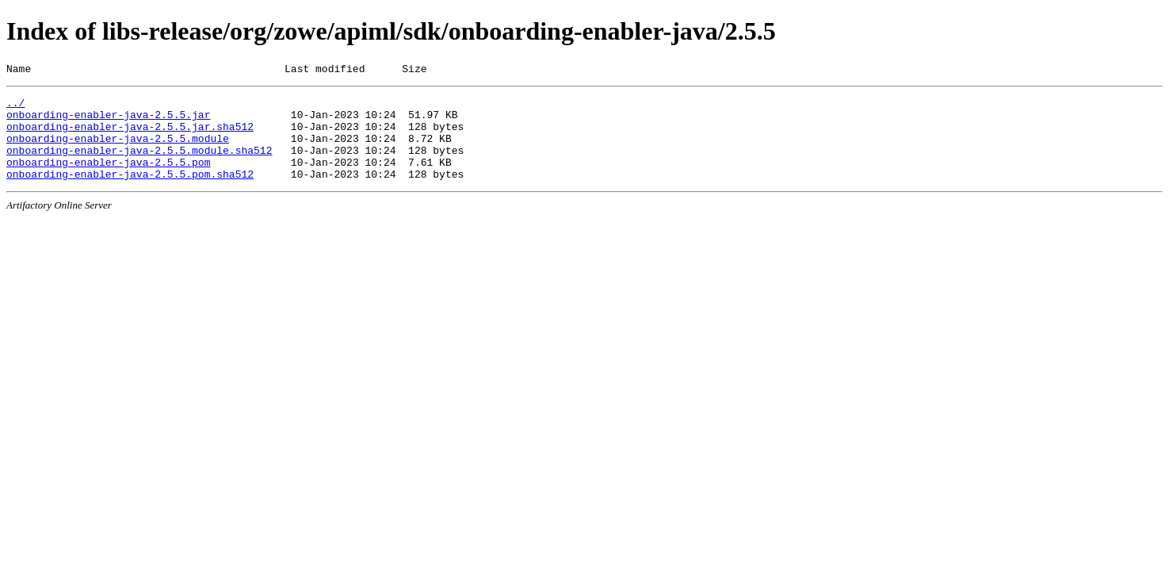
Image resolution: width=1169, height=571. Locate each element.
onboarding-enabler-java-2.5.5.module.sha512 (139, 164)
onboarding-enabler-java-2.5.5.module (117, 150)
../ (15, 107)
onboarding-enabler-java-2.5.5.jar (108, 121)
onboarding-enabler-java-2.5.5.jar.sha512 (130, 135)
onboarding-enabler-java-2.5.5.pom (108, 178)
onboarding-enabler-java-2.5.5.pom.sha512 (130, 193)
